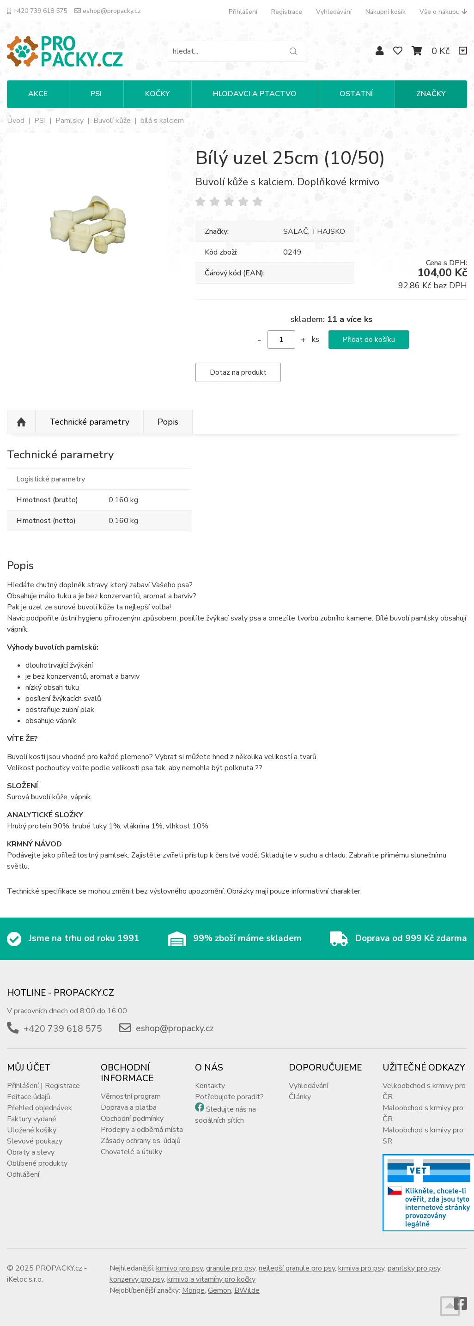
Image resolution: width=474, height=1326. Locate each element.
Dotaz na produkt (238, 372)
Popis (168, 421)
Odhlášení (23, 1174)
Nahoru (21, 422)
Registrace (286, 11)
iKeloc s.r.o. (25, 1279)
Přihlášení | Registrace (43, 1086)
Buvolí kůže (112, 121)
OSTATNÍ (356, 94)
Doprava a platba (129, 1107)
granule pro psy (230, 1268)
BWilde (247, 1290)
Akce (38, 94)
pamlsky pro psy (414, 1268)
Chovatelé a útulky (131, 1152)
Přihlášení (243, 11)
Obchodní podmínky (132, 1118)
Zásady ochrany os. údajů (141, 1141)
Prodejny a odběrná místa (142, 1130)
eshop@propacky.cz (107, 10)
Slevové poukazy (34, 1141)
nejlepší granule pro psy (297, 1268)
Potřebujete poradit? (229, 1097)
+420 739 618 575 (37, 10)
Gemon (219, 1290)
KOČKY (157, 94)
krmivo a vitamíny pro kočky (211, 1279)
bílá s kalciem (162, 121)
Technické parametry (89, 421)
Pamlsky (69, 121)
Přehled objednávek (39, 1108)
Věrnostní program (131, 1096)
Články (300, 1097)
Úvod (15, 121)
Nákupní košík (385, 11)
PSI (96, 94)
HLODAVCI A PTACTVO (255, 94)
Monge (193, 1290)
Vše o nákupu (443, 11)
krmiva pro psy (361, 1268)
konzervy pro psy (136, 1279)
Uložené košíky (31, 1130)
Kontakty (210, 1086)
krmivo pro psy (179, 1268)
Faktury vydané (31, 1119)
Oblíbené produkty (37, 1163)
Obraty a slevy (31, 1152)
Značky (431, 94)
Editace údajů (28, 1097)
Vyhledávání (334, 11)
